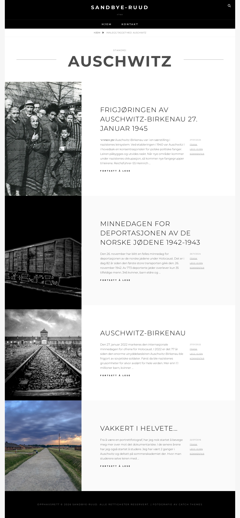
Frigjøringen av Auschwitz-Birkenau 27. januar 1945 (149, 119)
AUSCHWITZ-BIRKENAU (143, 333)
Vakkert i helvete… (139, 428)
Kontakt (130, 24)
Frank (194, 144)
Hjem (107, 24)
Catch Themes (191, 504)
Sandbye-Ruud (120, 7)
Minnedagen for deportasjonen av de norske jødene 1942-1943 (150, 233)
